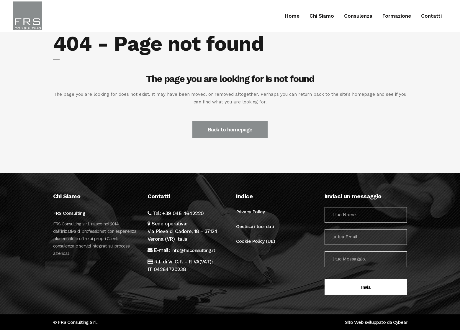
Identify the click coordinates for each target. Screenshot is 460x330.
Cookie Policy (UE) (255, 241)
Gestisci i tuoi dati (255, 226)
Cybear (400, 322)
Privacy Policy (250, 211)
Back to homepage (230, 129)
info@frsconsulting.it (193, 250)
